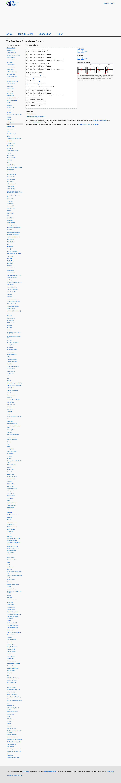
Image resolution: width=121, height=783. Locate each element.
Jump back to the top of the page (15, 775)
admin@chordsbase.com (50, 771)
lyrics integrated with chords (99, 120)
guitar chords (26, 771)
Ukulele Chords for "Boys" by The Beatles (88, 124)
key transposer (37, 122)
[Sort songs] (11, 47)
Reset (85, 51)
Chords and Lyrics (31, 114)
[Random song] (109, 3)
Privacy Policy (110, 771)
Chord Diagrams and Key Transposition (36, 116)
